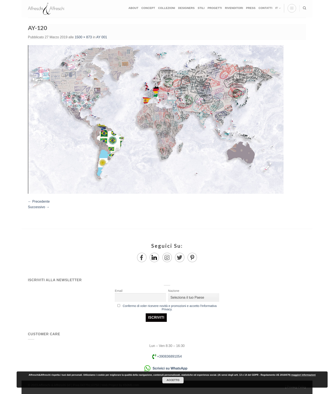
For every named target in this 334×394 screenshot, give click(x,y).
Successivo (38, 207)
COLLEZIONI (166, 8)
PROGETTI (214, 8)
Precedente (39, 201)
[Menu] (292, 8)
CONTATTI (265, 8)
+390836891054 (167, 356)
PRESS (251, 8)
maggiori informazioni (303, 375)
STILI (201, 8)
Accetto (173, 380)
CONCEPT (148, 8)
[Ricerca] (304, 8)
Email (118, 290)
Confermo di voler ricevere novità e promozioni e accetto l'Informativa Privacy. (170, 307)
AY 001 (101, 37)
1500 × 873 (83, 37)
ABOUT (133, 8)
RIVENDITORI (234, 8)
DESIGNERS (186, 8)
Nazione (173, 290)
